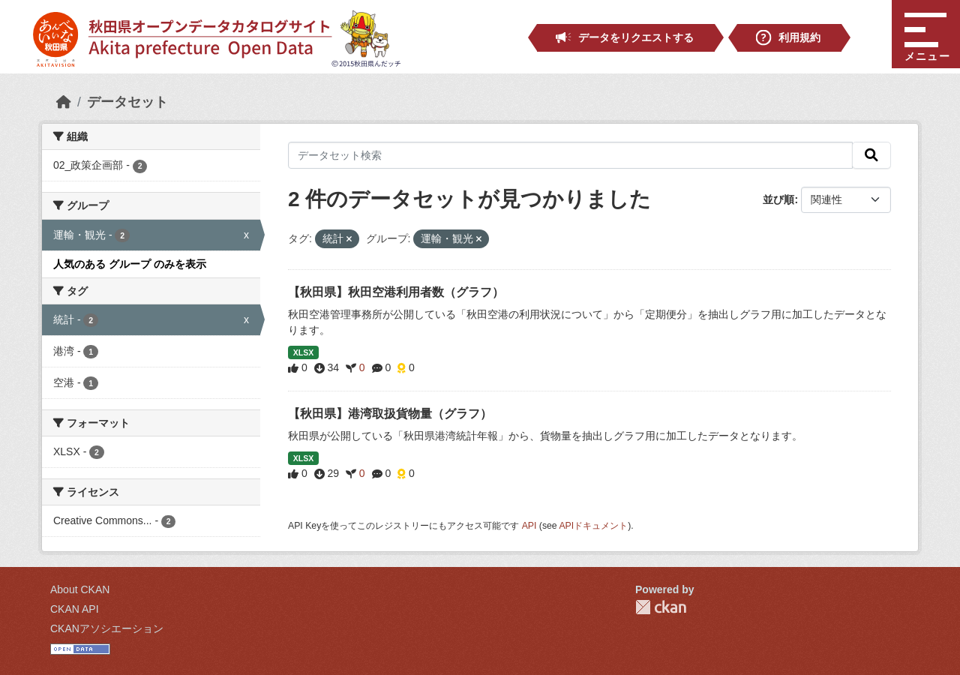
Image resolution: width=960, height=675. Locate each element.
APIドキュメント (593, 525)
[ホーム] (63, 102)
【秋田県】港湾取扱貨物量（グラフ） (390, 413)
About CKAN (80, 590)
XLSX (303, 352)
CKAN (660, 607)
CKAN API (74, 609)
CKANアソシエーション (107, 628)
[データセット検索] (570, 155)
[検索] (871, 155)
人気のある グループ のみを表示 (129, 264)
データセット (127, 102)
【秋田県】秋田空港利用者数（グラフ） (396, 292)
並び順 (778, 200)
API (529, 525)
